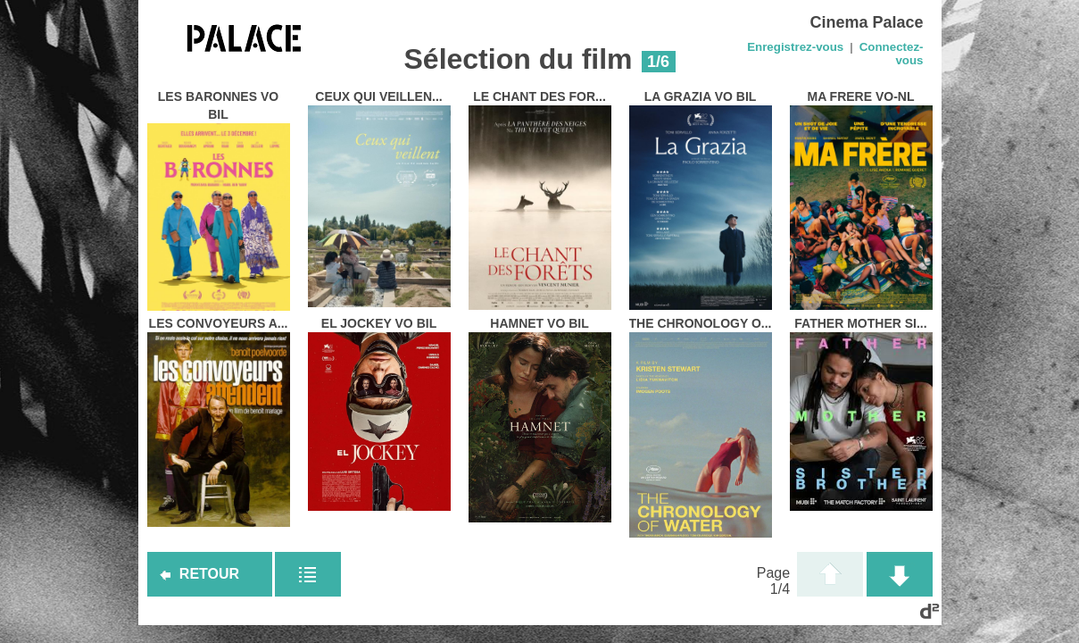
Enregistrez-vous (795, 47)
